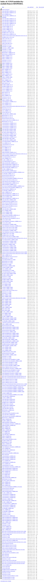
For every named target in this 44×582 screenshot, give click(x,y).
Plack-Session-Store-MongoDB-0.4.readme (11, 359)
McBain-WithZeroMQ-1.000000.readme (9, 339)
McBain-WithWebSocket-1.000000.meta (10, 520)
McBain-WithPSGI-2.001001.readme (9, 317)
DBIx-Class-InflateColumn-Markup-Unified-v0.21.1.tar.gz (14, 238)
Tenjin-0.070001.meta (6, 564)
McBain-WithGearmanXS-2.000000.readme (10, 334)
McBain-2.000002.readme (7, 66)
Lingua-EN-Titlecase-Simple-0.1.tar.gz (10, 322)
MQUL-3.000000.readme (6, 304)
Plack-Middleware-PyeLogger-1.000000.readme (11, 374)
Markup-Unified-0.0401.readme (8, 330)
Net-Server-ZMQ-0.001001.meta (8, 480)
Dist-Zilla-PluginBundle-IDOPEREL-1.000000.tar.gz (13, 185)
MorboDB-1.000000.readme (7, 274)
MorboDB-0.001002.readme (7, 279)
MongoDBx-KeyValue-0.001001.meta (9, 569)
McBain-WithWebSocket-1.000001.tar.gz (10, 193)
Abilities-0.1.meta (6, 558)
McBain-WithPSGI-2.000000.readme (9, 354)
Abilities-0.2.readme (6, 291)
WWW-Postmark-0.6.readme (7, 261)
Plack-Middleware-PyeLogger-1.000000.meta (11, 423)
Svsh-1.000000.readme (6, 350)
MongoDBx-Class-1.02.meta (7, 406)
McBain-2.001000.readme (7, 64)
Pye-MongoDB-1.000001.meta (8, 508)
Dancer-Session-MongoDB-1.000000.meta (10, 452)
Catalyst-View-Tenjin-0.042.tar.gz (9, 179)
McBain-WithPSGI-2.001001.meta (8, 422)
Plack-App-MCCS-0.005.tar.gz (8, 24)
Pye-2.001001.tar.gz (6, 143)
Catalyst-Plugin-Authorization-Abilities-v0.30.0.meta (14, 538)
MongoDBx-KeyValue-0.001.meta (8, 571)
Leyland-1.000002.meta (7, 397)
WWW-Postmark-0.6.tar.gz (7, 121)
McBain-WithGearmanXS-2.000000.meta (10, 491)
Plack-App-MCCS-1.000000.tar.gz (9, 15)
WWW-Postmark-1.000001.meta (8, 410)
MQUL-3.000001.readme (6, 302)
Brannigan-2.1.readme (6, 356)
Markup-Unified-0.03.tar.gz (8, 118)
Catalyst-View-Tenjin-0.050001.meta (10, 540)
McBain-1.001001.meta (6, 419)
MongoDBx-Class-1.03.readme (8, 233)
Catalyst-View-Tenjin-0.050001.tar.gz (10, 120)
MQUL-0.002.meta (5, 555)
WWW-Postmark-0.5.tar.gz (7, 116)
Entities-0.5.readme (6, 282)
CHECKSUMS (4, 17)
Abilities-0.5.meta (6, 451)
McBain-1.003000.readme (7, 67)
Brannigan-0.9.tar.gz (6, 44)
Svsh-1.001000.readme (6, 348)
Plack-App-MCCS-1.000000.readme (9, 113)
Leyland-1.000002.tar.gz (7, 29)
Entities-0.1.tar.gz (6, 98)
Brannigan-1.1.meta (6, 512)
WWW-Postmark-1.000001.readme (8, 265)
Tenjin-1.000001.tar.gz (7, 89)
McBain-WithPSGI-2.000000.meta (8, 459)
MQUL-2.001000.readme (6, 299)
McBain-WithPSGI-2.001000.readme (9, 319)
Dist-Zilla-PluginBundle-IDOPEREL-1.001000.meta (12, 386)
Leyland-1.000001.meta (7, 393)
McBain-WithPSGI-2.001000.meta (8, 457)
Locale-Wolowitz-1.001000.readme (9, 248)
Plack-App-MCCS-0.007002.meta (8, 399)
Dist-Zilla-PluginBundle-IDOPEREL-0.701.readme (12, 394)
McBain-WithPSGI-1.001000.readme (9, 345)
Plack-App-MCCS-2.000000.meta (8, 434)
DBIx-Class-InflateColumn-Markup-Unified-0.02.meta (13, 563)
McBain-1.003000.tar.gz (7, 58)
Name (3, 7)
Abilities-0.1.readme (6, 293)
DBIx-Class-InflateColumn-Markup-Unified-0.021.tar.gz (14, 376)
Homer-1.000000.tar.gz (7, 192)
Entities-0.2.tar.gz (6, 96)
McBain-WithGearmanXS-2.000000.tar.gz (10, 182)
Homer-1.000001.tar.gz (7, 255)
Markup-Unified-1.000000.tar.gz (9, 189)
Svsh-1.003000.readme (6, 268)
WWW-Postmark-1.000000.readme (8, 244)
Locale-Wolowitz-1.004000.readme (9, 224)
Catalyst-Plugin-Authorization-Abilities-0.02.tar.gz (14, 106)
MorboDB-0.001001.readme (7, 281)
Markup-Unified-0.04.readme (8, 325)
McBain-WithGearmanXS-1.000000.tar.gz (10, 166)
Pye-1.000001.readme (6, 313)
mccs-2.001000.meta (6, 460)
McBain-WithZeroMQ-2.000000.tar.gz (9, 167)
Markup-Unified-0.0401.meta (8, 488)
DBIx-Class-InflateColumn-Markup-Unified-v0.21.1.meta (14, 541)
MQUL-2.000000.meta (6, 482)
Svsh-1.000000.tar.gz (6, 110)
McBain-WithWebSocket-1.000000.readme (10, 340)
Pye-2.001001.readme (6, 284)
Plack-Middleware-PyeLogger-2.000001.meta (11, 466)
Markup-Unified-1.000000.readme (9, 331)
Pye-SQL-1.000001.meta (7, 492)
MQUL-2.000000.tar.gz (6, 72)
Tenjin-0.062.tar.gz (6, 112)
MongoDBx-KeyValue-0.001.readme (9, 351)
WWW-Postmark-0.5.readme (7, 262)
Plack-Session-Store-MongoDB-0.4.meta (10, 413)
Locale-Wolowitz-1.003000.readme (9, 230)
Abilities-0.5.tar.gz (6, 107)
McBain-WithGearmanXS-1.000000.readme (10, 328)
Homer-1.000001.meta (6, 522)
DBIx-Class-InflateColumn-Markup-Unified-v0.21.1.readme (14, 383)
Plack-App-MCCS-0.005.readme (8, 138)
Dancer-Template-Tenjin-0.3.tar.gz (9, 367)
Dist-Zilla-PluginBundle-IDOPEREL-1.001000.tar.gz (13, 172)
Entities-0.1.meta (6, 535)
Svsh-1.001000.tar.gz (6, 104)
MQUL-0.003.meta (5, 554)
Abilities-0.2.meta (6, 574)
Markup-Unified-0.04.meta (7, 489)
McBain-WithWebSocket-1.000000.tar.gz (10, 198)
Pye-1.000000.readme (6, 314)
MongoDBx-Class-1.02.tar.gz (8, 37)
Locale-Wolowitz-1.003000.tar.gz (9, 123)
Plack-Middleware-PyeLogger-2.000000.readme (11, 368)
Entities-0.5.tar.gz (6, 78)
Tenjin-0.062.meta (6, 566)
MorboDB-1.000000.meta (7, 420)
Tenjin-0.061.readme (6, 222)
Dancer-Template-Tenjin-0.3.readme (9, 382)
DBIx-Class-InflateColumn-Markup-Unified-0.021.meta (13, 561)
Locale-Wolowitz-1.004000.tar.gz (9, 101)
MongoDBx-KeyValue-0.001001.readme (9, 344)
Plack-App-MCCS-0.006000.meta (8, 405)
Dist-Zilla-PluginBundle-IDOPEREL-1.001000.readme (13, 388)
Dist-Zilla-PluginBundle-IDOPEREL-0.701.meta (12, 486)
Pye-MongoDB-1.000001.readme (8, 321)
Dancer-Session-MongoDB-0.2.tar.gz (9, 205)
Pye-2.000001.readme (6, 285)
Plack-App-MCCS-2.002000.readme (9, 199)
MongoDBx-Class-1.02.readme (8, 235)
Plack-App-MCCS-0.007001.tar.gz (9, 20)
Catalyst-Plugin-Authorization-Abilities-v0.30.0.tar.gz (14, 153)
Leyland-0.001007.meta (7, 534)
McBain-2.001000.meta (6, 436)
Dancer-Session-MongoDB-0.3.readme (9, 362)
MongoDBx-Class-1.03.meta (7, 403)
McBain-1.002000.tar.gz (7, 63)
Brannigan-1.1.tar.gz (6, 40)
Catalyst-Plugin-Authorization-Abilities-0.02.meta (13, 549)
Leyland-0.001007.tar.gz (7, 26)
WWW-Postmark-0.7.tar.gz (7, 115)
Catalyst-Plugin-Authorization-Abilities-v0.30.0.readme (14, 253)
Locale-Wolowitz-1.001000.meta (8, 497)
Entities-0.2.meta (6, 537)
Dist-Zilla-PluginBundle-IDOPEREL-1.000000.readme (13, 391)
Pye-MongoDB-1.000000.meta (8, 511)
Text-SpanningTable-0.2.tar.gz (8, 156)
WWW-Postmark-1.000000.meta (8, 417)
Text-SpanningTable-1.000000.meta (9, 503)
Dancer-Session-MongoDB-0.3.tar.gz (9, 202)
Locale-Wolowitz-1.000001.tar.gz (9, 133)
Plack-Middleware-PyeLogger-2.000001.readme (11, 373)
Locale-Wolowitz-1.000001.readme (9, 247)
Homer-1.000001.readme (7, 324)
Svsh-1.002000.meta (6, 448)
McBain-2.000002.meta (6, 437)
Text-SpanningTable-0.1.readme (8, 271)
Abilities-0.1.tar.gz (6, 207)
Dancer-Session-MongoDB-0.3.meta (9, 439)
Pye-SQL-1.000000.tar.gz (7, 169)
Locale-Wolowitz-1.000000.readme (9, 250)
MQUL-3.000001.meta (6, 426)
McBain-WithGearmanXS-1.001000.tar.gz (10, 164)
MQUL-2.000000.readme (6, 296)
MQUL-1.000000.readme (6, 301)
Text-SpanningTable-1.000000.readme (10, 239)
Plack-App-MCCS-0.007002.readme (9, 129)
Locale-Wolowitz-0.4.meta (7, 465)
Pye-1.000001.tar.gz (6, 149)
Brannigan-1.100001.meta (7, 498)
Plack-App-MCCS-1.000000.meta (8, 396)
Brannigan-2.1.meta (6, 523)
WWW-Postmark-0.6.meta (7, 479)
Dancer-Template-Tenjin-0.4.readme (9, 380)
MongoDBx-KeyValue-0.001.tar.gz (9, 216)
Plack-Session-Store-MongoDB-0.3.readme (11, 370)
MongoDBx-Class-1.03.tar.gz (8, 32)
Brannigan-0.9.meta (6, 572)
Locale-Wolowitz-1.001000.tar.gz (9, 127)
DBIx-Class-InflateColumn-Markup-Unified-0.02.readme (14, 532)
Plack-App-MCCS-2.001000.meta (8, 449)
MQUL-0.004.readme (6, 305)
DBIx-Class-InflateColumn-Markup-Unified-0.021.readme (14, 531)
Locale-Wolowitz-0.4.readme (8, 270)
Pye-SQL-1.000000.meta (7, 502)
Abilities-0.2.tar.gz (6, 146)
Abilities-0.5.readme (6, 264)
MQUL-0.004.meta (5, 454)
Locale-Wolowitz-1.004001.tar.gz (9, 124)
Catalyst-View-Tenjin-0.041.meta (9, 560)
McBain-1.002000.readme (7, 77)
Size (37, 7)
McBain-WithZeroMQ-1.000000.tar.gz (9, 162)
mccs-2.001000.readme (6, 210)
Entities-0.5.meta (6, 411)
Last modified (30, 7)
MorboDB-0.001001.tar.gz (7, 86)
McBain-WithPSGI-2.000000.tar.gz (9, 184)
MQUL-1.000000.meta (6, 483)
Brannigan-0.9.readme (6, 50)
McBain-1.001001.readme (7, 100)
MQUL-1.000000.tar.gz (6, 80)
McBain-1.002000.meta (6, 443)
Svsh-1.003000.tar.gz (6, 158)
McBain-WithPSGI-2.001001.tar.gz (9, 152)
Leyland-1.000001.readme (7, 287)
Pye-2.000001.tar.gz (6, 147)
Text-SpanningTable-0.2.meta (8, 577)
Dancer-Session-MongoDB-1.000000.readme (11, 365)
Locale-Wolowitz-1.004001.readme (9, 241)
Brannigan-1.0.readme (6, 46)
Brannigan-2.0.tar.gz (6, 61)
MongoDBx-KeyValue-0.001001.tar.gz (9, 201)
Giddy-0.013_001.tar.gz (7, 38)
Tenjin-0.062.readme (6, 219)
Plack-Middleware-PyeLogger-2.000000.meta (11, 446)
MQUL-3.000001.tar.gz (6, 75)
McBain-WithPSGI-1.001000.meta (8, 425)
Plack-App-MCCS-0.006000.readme (9, 135)
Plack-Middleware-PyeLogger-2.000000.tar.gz (11, 225)
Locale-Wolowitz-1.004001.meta (8, 456)
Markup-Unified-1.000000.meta (8, 515)
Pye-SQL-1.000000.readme (7, 316)
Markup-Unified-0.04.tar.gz (8, 176)
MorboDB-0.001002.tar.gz (7, 84)
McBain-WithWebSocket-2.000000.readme (10, 336)
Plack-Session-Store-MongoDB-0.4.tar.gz (11, 181)
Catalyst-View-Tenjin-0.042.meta (9, 557)
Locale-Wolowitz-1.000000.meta (8, 506)
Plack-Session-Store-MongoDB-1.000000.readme (12, 360)
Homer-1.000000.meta (6, 529)
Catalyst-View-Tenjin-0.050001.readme (10, 236)
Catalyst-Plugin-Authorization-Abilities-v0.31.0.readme (14, 251)
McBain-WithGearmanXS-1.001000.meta (10, 468)
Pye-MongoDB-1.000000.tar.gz (8, 190)
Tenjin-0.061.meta (6, 568)
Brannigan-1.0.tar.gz (6, 41)
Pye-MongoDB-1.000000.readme (8, 337)
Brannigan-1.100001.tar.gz (8, 31)
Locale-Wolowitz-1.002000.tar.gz (9, 126)
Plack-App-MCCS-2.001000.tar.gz (9, 12)
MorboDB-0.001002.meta (7, 440)
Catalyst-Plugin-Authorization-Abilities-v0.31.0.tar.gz (14, 35)
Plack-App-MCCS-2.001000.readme (9, 209)
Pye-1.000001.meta (6, 431)
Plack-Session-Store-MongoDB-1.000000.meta (11, 416)
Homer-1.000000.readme (7, 307)
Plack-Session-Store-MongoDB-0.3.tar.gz (11, 218)
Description (41, 7)
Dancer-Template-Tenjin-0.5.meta (9, 545)
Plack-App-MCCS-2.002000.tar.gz (9, 11)
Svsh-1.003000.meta (6, 463)
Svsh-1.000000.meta (6, 509)
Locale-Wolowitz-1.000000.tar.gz (9, 136)
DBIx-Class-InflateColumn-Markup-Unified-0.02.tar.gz (14, 377)
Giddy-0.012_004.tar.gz (7, 43)
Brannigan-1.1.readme (6, 49)
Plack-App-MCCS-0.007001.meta (8, 400)
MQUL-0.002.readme (6, 310)
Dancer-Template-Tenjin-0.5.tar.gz (9, 204)
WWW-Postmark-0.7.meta (7, 442)
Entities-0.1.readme (6, 276)
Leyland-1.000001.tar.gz (7, 27)
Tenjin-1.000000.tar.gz (7, 90)
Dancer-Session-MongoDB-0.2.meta (9, 548)
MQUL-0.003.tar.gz (6, 92)
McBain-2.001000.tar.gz (7, 55)
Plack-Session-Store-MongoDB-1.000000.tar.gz (12, 187)
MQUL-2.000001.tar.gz (6, 70)
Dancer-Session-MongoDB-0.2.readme (9, 363)
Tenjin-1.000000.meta (6, 528)
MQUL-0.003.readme (6, 308)
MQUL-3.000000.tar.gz (6, 95)
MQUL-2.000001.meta (6, 485)
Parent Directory (5, 9)
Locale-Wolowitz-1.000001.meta (8, 505)
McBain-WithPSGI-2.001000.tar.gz (9, 155)
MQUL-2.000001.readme (6, 294)
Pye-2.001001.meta (6, 474)
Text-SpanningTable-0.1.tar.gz (8, 161)
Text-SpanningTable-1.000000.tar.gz (10, 141)
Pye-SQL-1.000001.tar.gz (7, 159)
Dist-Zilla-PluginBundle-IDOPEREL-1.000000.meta (12, 390)
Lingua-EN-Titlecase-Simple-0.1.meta (10, 575)
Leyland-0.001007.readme (7, 267)
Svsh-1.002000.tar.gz (6, 103)
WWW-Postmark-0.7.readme (7, 258)
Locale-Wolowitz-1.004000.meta (8, 462)
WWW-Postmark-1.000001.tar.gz (8, 52)
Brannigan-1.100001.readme (8, 47)
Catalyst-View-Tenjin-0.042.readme (9, 227)
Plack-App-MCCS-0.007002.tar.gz (9, 18)
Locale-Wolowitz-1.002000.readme (9, 242)
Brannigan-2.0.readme (6, 357)
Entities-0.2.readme (6, 278)
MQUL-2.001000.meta (6, 471)
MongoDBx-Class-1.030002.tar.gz (9, 34)
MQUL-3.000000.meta (6, 428)
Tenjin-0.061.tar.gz (6, 109)
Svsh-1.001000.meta (6, 472)
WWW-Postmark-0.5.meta (7, 445)
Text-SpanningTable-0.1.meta (8, 578)
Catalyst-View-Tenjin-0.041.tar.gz (9, 290)
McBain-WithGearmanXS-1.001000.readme (10, 327)
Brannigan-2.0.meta (6, 525)
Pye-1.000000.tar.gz (6, 150)
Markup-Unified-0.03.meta (7, 543)
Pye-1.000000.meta (6, 433)
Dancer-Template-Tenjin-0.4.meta (9, 546)
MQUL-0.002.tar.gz (6, 93)
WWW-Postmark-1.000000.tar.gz (8, 54)
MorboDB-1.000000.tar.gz (7, 81)
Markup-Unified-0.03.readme (8, 353)
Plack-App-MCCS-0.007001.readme (9, 130)
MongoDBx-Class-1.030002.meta (8, 402)
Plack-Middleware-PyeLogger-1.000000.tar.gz (11, 221)
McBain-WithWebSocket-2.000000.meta (10, 517)
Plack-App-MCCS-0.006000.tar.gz (9, 21)
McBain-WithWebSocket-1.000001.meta (10, 518)
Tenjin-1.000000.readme (7, 213)
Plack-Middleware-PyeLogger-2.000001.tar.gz (11, 232)
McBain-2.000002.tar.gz (7, 57)
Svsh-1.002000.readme (6, 347)
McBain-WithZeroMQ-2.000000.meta (9, 477)
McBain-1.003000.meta (6, 429)
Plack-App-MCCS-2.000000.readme (9, 139)
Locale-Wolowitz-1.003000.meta (8, 494)
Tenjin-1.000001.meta (6, 526)
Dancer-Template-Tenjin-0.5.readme (9, 379)
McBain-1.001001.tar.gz (7, 73)
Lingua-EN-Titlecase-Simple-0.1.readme (10, 371)
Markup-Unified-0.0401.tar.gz (8, 175)
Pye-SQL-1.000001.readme (7, 311)
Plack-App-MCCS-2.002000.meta (8, 414)
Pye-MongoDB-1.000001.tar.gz (8, 173)
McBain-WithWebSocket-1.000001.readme (10, 333)
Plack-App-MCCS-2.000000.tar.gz (9, 23)
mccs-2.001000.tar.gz (6, 14)
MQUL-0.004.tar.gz (6, 83)
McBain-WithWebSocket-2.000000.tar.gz (10, 195)
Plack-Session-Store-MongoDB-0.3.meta (10, 552)
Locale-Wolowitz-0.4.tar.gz (8, 144)
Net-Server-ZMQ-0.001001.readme (9, 273)
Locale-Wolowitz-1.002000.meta (8, 495)
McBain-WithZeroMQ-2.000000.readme (9, 342)
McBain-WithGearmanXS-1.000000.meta (10, 469)
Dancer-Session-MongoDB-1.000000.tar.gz (11, 215)
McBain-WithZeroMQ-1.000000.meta (9, 500)
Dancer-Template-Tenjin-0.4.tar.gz (9, 256)
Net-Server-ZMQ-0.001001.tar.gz (9, 132)
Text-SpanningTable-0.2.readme (8, 259)
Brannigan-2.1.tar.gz (6, 60)
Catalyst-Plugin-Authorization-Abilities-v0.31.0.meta (14, 385)
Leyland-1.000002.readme (7, 288)
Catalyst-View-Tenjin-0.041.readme (9, 228)
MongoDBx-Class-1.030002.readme (9, 245)
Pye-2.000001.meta (6, 475)
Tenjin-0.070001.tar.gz (7, 87)
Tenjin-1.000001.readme (7, 212)
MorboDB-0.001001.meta (7, 551)
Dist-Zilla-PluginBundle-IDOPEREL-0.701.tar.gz (12, 178)
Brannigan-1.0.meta (6, 514)
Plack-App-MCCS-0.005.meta (8, 408)
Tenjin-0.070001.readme (7, 196)
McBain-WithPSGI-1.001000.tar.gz (9, 170)
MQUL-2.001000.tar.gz (6, 69)
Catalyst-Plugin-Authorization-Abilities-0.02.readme (14, 297)
